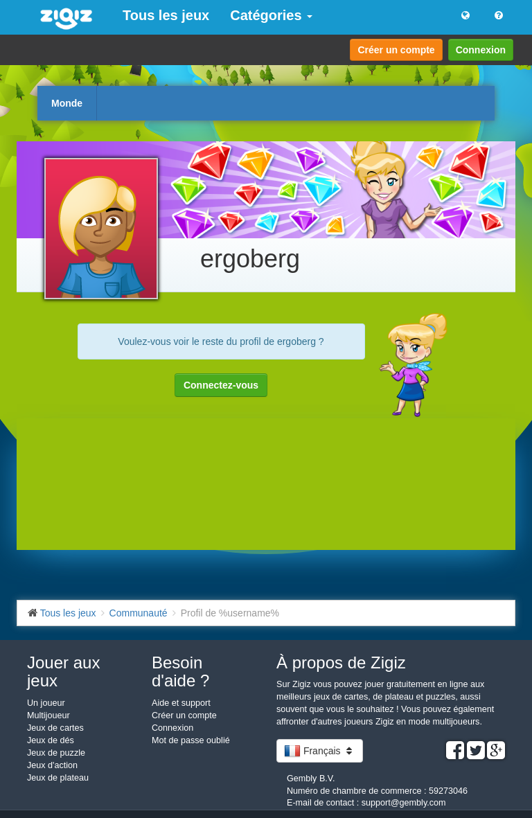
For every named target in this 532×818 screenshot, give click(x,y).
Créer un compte (395, 49)
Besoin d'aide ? (180, 671)
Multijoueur (48, 715)
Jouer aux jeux (63, 671)
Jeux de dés (50, 740)
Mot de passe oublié (191, 740)
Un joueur (46, 703)
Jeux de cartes (55, 728)
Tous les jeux (166, 15)
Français (319, 751)
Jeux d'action (52, 765)
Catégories (271, 15)
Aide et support (181, 703)
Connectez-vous (221, 385)
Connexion (481, 49)
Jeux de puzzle (56, 753)
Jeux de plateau (58, 778)
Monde (66, 103)
